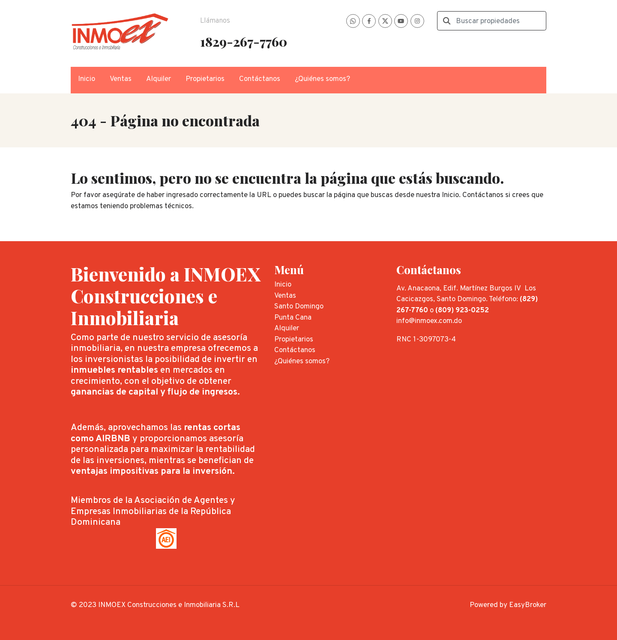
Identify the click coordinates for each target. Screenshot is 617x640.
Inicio (86, 79)
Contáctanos (259, 79)
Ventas (121, 79)
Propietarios (205, 79)
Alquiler (158, 79)
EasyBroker (527, 605)
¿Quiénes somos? (322, 79)
